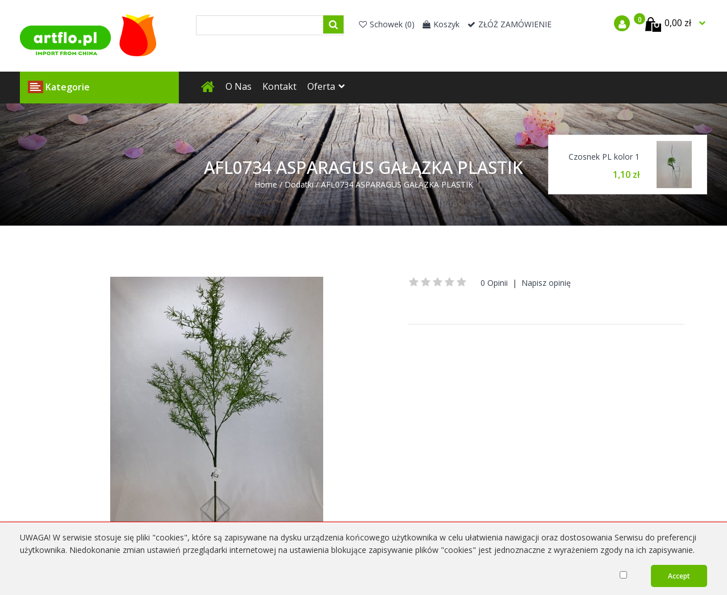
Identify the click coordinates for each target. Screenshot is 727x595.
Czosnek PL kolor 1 (604, 156)
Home (265, 184)
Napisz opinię (546, 282)
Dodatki (299, 184)
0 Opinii (494, 282)
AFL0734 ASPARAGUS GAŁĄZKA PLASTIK (397, 184)
